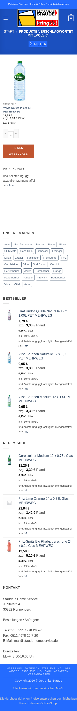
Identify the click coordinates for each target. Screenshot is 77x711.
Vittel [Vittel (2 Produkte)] (17, 284)
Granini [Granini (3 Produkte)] (54, 264)
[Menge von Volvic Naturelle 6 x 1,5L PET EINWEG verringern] (5, 133)
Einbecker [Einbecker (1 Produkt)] (42, 251)
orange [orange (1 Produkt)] (57, 271)
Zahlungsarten (56, 671)
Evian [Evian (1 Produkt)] (7, 257)
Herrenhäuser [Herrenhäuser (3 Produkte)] (12, 271)
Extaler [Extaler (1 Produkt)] (19, 257)
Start (9, 31)
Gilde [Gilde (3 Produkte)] (26, 264)
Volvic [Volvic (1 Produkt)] (27, 284)
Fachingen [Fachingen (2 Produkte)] (33, 257)
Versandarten (39, 674)
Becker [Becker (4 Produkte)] (40, 244)
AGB (67, 668)
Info (11, 185)
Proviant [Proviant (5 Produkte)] (42, 277)
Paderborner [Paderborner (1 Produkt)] (11, 277)
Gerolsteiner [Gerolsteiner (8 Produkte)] (11, 264)
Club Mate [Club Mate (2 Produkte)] (10, 251)
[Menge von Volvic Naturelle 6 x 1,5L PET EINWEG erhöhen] (16, 133)
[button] (5, 18)
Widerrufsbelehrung (25, 671)
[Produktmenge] (11, 134)
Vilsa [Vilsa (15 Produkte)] (7, 284)
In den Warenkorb (18, 151)
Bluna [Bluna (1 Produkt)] (62, 244)
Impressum (14, 668)
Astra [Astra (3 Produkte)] (7, 244)
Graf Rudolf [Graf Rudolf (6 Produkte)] (39, 264)
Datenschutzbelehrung (43, 668)
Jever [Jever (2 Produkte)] (27, 271)
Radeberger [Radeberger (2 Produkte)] (58, 277)
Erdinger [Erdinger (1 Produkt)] (57, 251)
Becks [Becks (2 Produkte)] (51, 244)
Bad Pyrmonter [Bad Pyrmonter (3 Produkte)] (23, 244)
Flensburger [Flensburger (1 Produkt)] (50, 257)
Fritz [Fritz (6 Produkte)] (64, 257)
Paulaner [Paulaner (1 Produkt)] (28, 277)
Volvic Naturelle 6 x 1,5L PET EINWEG (18, 109)
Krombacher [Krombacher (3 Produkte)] (42, 271)
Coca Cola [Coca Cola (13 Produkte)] (26, 251)
